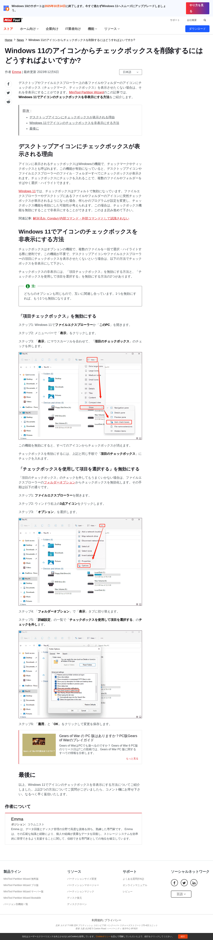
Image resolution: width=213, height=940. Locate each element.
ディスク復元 (74, 897)
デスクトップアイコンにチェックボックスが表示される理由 (72, 117)
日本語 (127, 72)
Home (8, 40)
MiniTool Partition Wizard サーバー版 (23, 891)
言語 (181, 894)
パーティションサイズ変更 (82, 878)
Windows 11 (27, 191)
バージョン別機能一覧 (16, 904)
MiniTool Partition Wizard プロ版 (21, 885)
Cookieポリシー (103, 936)
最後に (34, 128)
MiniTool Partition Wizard (86, 92)
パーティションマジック (80, 891)
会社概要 (192, 20)
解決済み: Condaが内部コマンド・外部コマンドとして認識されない (81, 218)
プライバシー (112, 920)
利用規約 (97, 920)
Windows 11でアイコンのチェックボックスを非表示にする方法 (74, 123)
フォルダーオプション (59, 482)
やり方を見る (197, 8)
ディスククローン (77, 904)
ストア (8, 29)
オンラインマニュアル (135, 885)
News (20, 40)
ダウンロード (197, 28)
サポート (175, 20)
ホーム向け (29, 29)
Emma (16, 72)
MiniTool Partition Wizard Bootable (22, 897)
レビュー (128, 891)
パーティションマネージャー (83, 885)
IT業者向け (73, 29)
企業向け (52, 29)
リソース (112, 29)
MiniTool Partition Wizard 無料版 (21, 878)
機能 (92, 29)
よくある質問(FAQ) (133, 878)
